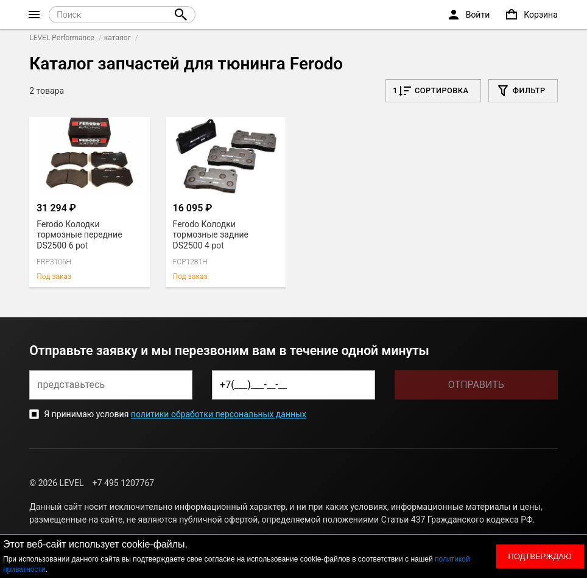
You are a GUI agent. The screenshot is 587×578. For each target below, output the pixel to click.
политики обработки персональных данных (218, 414)
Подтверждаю (540, 556)
